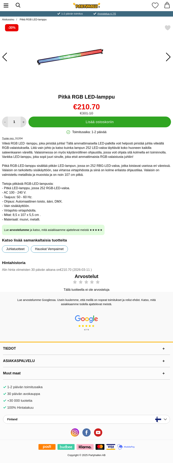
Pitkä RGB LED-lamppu (33, 19)
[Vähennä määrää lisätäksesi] (5, 122)
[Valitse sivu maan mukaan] (86, 419)
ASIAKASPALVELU (19, 361)
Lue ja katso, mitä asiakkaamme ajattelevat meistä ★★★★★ (53, 230)
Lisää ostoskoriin (100, 122)
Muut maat (12, 373)
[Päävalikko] (6, 5)
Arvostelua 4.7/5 (106, 13)
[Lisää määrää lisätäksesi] (23, 122)
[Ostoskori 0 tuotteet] (167, 5)
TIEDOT (9, 348)
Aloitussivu (8, 19)
